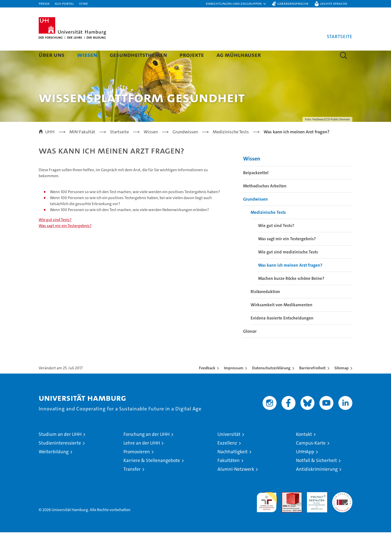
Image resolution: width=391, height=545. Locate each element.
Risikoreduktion (265, 304)
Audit (286, 507)
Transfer (132, 482)
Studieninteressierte (60, 456)
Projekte (192, 55)
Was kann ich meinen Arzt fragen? (290, 278)
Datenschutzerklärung (271, 380)
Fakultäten (228, 473)
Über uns (52, 55)
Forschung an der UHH (146, 447)
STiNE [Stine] (83, 3)
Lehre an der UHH (141, 456)
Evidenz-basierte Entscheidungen (282, 330)
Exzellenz (227, 456)
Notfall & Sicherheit (316, 473)
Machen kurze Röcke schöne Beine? (291, 291)
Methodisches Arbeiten (265, 198)
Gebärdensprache (292, 3)
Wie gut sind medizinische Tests (288, 264)
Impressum (233, 380)
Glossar (250, 344)
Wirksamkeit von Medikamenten (281, 317)
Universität (228, 447)
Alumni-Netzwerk (235, 482)
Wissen (87, 55)
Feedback (207, 380)
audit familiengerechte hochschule (267, 513)
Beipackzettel (256, 185)
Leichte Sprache (333, 3)
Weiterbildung (54, 464)
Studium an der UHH (60, 447)
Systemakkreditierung (342, 507)
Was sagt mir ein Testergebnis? (65, 238)
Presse (44, 3)
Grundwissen (255, 212)
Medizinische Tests (268, 225)
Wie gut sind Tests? (55, 232)
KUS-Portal (64, 3)
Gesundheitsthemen (138, 55)
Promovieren (136, 464)
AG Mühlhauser (238, 55)
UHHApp (305, 464)
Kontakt (304, 447)
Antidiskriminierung (317, 482)
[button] (236, 3)
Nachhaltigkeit (232, 464)
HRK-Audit (316, 507)
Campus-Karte (311, 456)
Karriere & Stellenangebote (151, 473)
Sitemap (341, 380)
